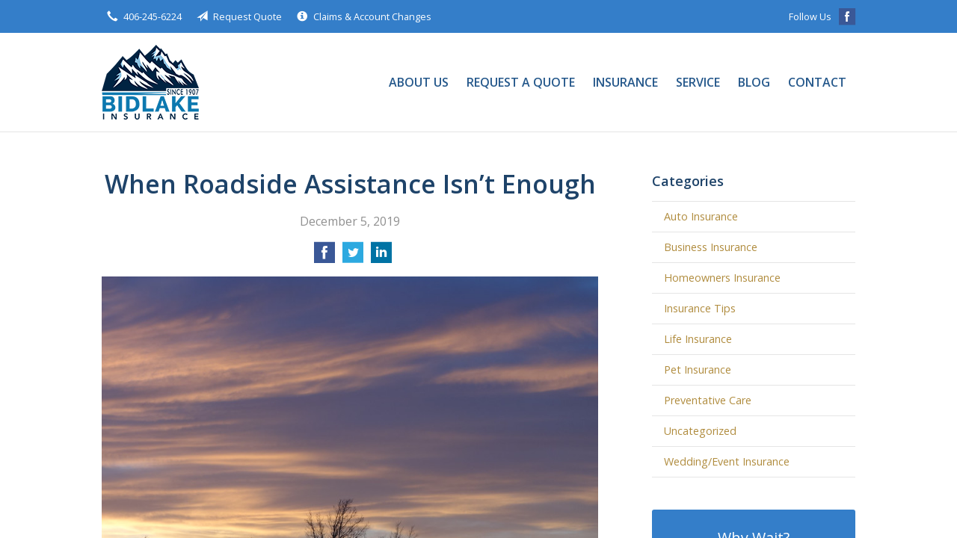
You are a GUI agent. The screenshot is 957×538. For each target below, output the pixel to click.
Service (698, 82)
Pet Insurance (697, 369)
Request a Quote (521, 82)
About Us (419, 82)
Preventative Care (707, 400)
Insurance (625, 82)
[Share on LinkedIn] (381, 257)
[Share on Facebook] (324, 257)
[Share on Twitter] (352, 257)
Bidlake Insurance (150, 82)
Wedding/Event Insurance (727, 461)
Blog (754, 82)
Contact (817, 82)
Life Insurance (698, 339)
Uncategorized (700, 431)
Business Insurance (710, 247)
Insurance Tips (700, 308)
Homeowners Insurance (722, 277)
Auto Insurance (701, 216)
